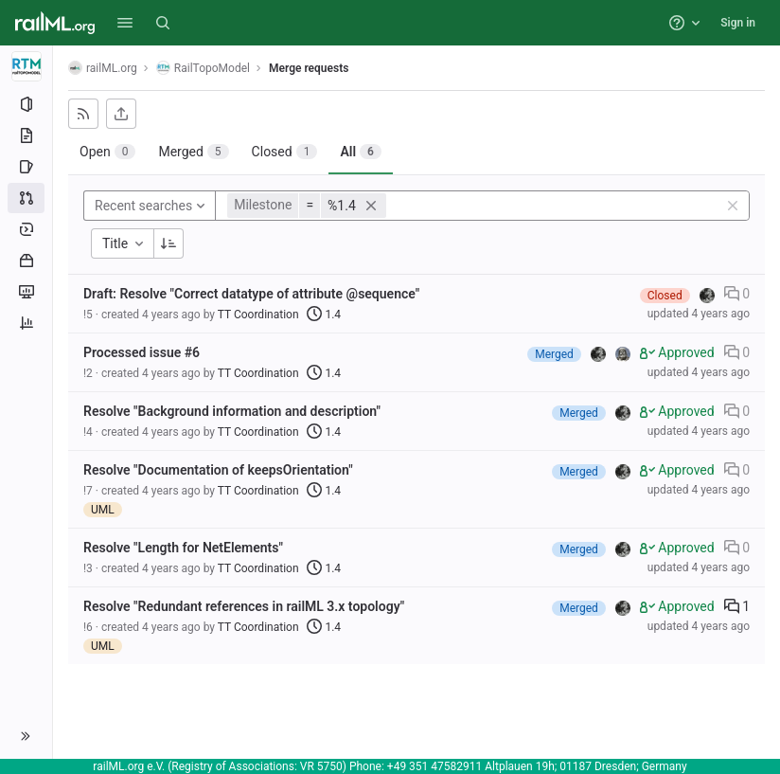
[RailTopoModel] (26, 66)
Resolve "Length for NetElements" (183, 547)
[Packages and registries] (26, 260)
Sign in (737, 22)
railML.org (102, 68)
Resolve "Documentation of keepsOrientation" (218, 469)
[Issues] (26, 167)
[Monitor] (26, 292)
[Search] (163, 23)
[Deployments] (26, 229)
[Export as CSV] (121, 114)
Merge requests (308, 68)
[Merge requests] (26, 198)
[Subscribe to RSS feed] (83, 114)
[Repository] (26, 135)
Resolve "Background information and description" (232, 411)
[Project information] (26, 104)
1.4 (324, 314)
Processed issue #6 (141, 352)
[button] (125, 23)
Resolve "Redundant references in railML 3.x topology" (243, 606)
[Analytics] (26, 323)
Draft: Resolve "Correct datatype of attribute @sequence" (251, 293)
